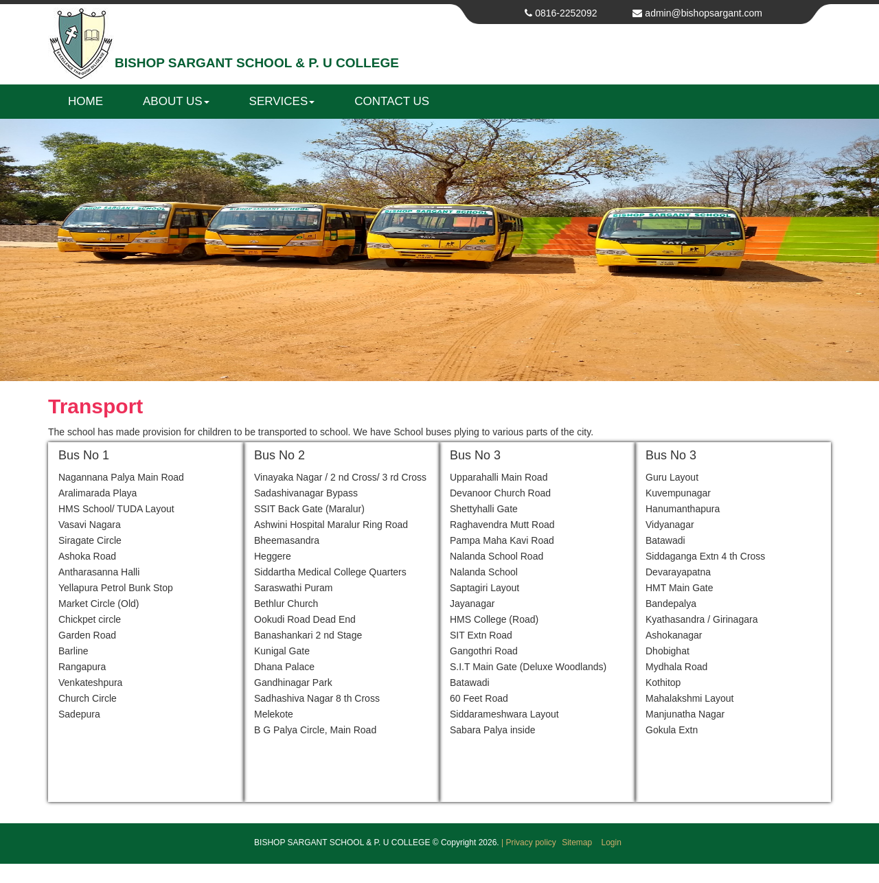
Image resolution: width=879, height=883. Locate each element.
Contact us (391, 101)
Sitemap (578, 842)
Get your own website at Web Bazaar (439, 874)
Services (282, 101)
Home (85, 101)
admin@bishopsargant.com (703, 13)
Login (611, 842)
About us (176, 101)
